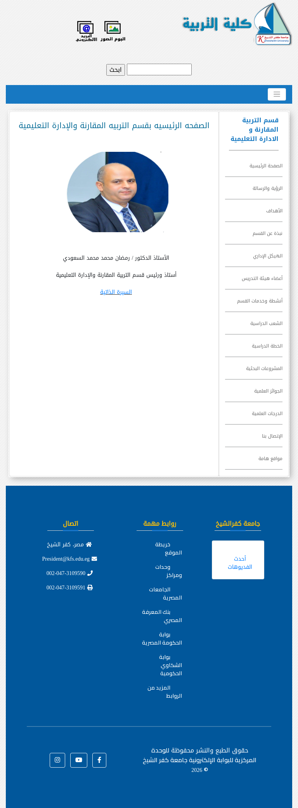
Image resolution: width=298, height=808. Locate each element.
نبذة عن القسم (267, 233)
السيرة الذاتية (116, 292)
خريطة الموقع (168, 548)
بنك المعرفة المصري (162, 616)
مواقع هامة (270, 458)
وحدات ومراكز (168, 571)
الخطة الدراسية (267, 346)
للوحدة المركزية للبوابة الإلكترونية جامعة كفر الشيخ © (199, 759)
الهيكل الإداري (267, 256)
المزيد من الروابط (164, 692)
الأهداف (274, 211)
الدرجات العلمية (267, 413)
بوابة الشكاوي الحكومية (170, 665)
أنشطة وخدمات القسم (259, 301)
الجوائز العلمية (268, 391)
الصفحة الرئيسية (265, 166)
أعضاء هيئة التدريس (262, 278)
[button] (99, 760)
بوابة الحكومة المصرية (162, 638)
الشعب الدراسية (266, 323)
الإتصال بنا (272, 436)
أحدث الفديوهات (240, 563)
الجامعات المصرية (165, 593)
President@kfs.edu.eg (69, 559)
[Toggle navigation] (277, 94)
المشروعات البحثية (264, 368)
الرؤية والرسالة (267, 188)
